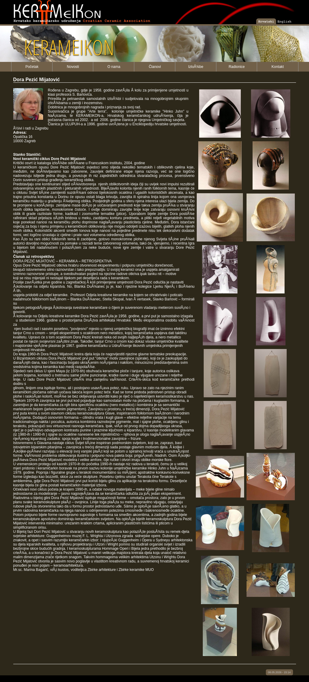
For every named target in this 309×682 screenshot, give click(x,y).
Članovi (155, 67)
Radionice (237, 67)
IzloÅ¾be (195, 67)
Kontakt (278, 67)
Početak (31, 67)
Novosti (73, 67)
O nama (113, 67)
